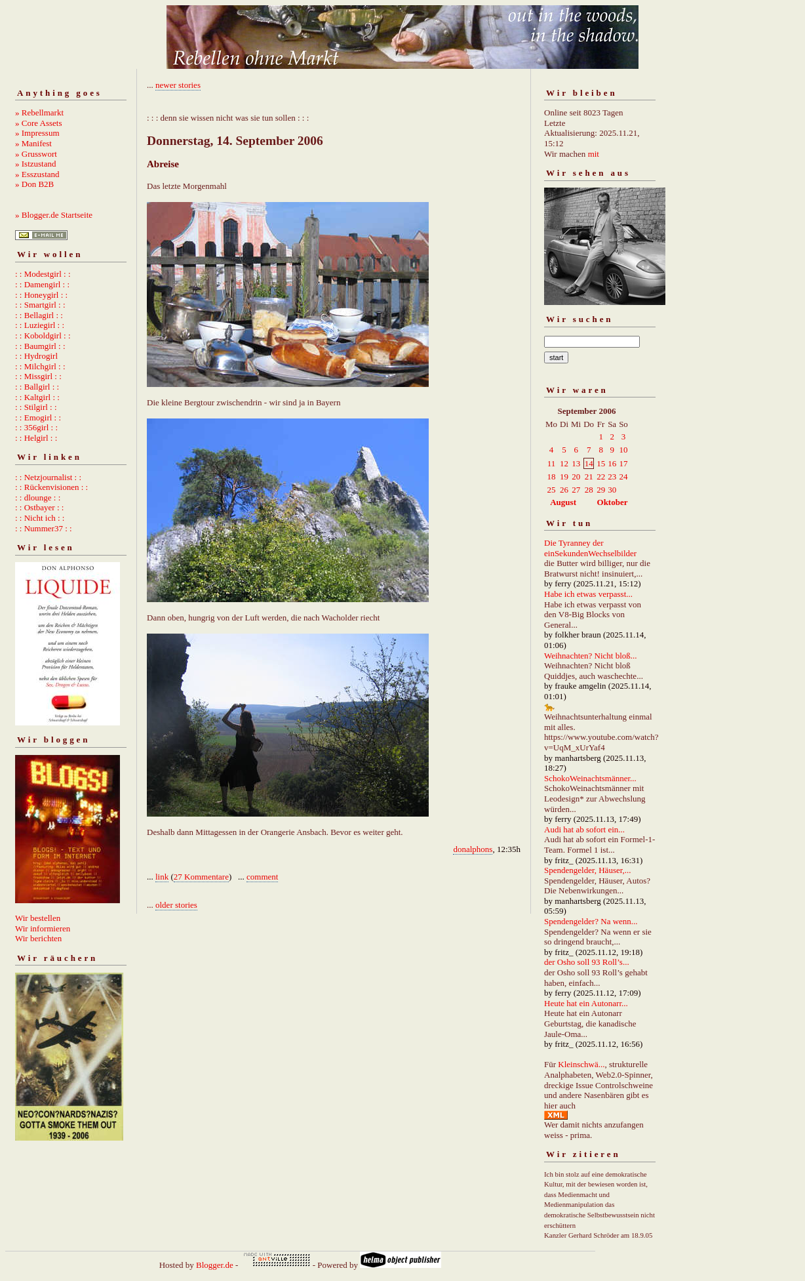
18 (551, 476)
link (161, 877)
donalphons (472, 849)
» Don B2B (34, 184)
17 (623, 463)
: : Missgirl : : (38, 376)
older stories (176, 905)
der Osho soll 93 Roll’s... (586, 962)
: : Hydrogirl (36, 356)
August (563, 502)
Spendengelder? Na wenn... (591, 921)
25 (551, 490)
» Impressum (37, 133)
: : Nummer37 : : (43, 528)
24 (623, 476)
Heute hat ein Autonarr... (586, 1003)
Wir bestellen (37, 918)
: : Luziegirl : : (39, 325)
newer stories (178, 85)
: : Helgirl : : (36, 438)
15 (601, 463)
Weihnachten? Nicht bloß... (590, 656)
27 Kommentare (201, 877)
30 (612, 490)
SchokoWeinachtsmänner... (590, 778)
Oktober (612, 502)
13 (576, 463)
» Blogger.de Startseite (53, 215)
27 (576, 490)
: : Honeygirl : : (41, 295)
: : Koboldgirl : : (43, 335)
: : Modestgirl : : (43, 274)
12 (564, 463)
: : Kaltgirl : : (37, 397)
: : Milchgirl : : (40, 366)
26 (564, 490)
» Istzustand (35, 164)
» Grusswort (36, 154)
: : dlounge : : (37, 497)
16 (612, 463)
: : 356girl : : (36, 427)
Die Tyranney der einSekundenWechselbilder (590, 548)
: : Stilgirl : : (36, 407)
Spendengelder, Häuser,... (587, 870)
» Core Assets (38, 123)
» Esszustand (37, 174)
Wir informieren (42, 928)
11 (551, 463)
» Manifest (33, 143)
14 (589, 463)
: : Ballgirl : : (37, 387)
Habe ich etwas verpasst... (588, 594)
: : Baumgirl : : (40, 346)
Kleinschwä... (581, 1064)
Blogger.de (214, 1265)
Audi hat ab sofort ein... (584, 829)
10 (623, 450)
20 (576, 476)
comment (262, 877)
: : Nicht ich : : (39, 518)
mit (593, 154)
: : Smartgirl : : (40, 305)
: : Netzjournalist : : (48, 477)
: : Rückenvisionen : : (51, 487)
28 (589, 490)
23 (612, 476)
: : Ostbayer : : (39, 507)
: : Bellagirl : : (39, 315)
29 (601, 490)
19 (564, 476)
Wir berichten (38, 938)
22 (601, 476)
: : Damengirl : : (42, 284)
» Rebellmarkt (39, 112)
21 (589, 476)
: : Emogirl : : (38, 417)
